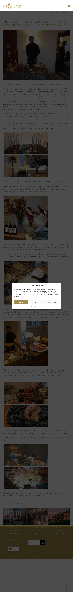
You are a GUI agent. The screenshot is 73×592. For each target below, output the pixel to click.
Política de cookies (35, 306)
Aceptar (21, 302)
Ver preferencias (52, 302)
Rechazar (36, 302)
